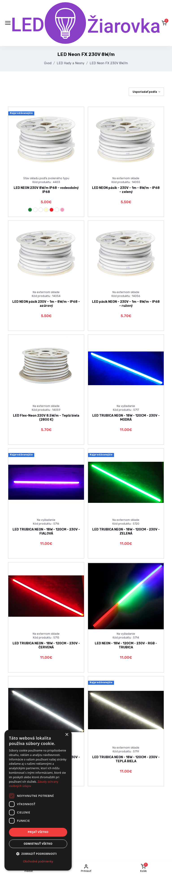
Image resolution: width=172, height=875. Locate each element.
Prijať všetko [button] (38, 832)
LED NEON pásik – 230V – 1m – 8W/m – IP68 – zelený (126, 190)
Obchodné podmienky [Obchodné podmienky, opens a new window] (38, 861)
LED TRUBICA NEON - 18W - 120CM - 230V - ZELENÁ (126, 531)
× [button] (66, 734)
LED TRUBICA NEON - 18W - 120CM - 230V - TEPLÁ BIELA (126, 759)
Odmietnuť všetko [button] (38, 844)
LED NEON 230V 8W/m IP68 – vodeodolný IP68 (46, 190)
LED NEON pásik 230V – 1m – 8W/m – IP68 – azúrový (46, 303)
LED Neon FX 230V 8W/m (109, 63)
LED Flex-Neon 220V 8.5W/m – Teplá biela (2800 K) (46, 417)
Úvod (48, 63)
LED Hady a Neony (70, 63)
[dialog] (38, 800)
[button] (164, 22)
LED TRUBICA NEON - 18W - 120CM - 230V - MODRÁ (126, 417)
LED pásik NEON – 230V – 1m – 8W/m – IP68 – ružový (126, 303)
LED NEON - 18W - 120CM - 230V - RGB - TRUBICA (126, 645)
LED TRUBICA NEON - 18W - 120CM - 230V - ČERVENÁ (46, 645)
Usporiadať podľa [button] (145, 91)
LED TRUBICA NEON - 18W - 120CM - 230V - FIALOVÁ (46, 531)
